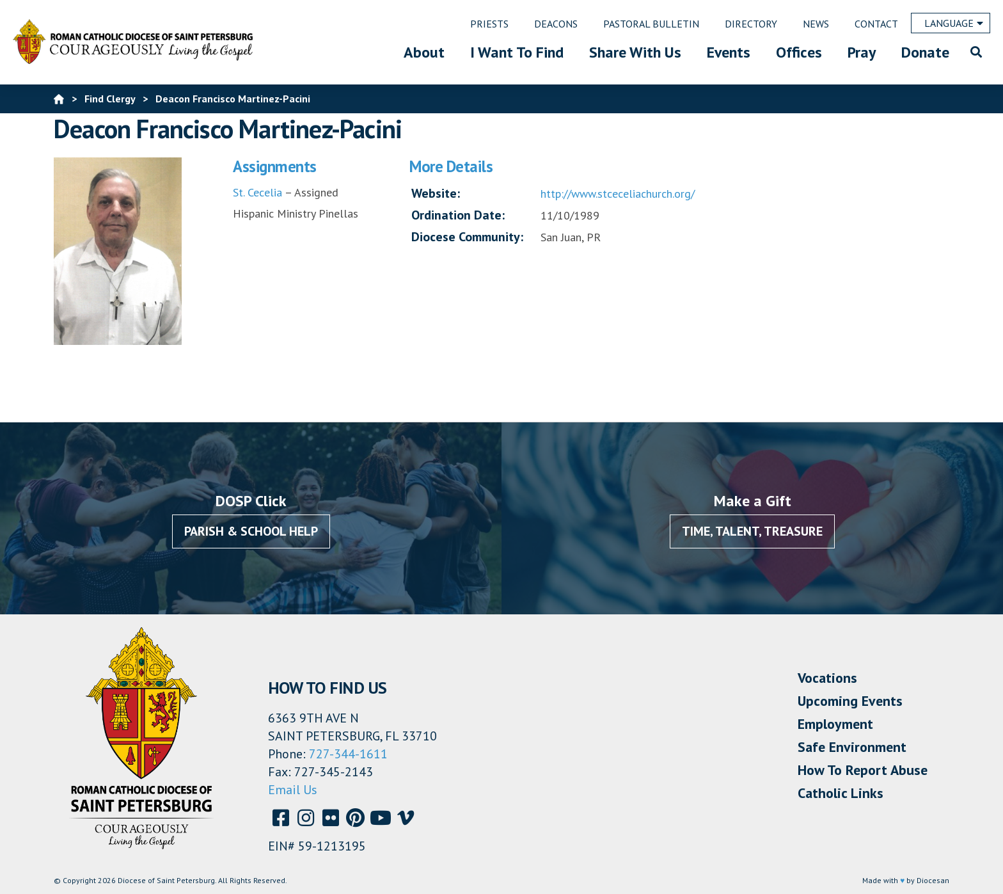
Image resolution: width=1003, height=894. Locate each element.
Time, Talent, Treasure (752, 531)
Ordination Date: (458, 215)
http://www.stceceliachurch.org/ (618, 193)
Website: (435, 193)
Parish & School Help (251, 531)
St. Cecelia (257, 192)
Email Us (292, 789)
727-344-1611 (348, 754)
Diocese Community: (467, 236)
